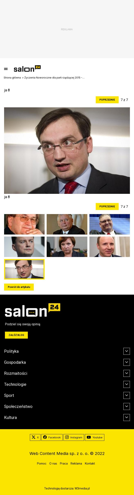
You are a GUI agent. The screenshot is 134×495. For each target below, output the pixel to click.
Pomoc (41, 463)
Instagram (73, 437)
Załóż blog (16, 335)
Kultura (10, 417)
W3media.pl (82, 488)
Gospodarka (15, 362)
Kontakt (90, 463)
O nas (53, 463)
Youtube (94, 437)
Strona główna (12, 77)
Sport (9, 395)
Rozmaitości (15, 373)
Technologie (15, 384)
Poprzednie (107, 99)
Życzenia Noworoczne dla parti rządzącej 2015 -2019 (55, 77)
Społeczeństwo (18, 406)
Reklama (76, 463)
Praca (64, 463)
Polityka (11, 351)
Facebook (52, 437)
